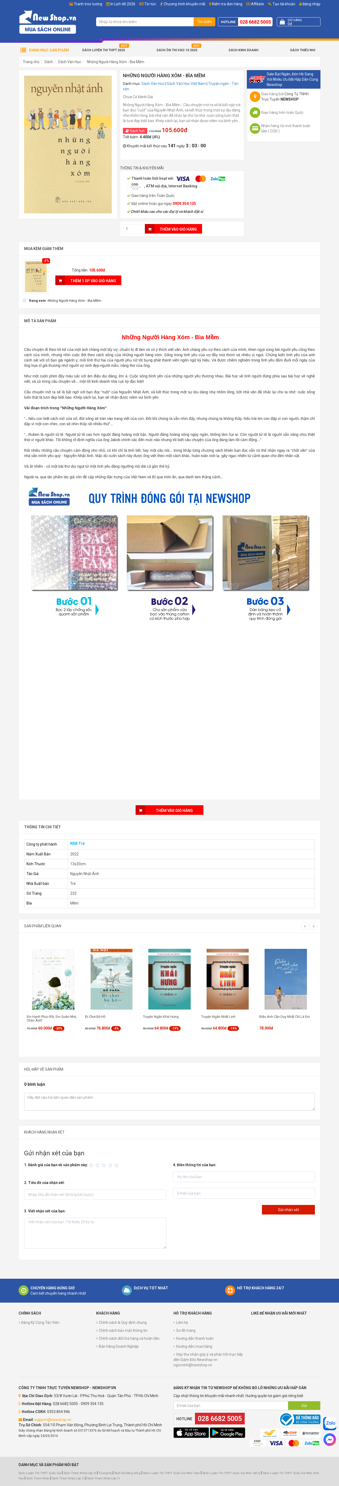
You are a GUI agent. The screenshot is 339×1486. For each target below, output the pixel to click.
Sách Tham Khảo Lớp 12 (69, 1478)
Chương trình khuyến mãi (184, 4)
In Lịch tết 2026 (122, 4)
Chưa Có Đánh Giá (138, 97)
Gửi (304, 1405)
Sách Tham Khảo (38, 1478)
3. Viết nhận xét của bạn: (45, 1211)
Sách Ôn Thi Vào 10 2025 (177, 50)
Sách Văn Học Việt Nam (186, 83)
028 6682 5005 (255, 22)
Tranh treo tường (88, 4)
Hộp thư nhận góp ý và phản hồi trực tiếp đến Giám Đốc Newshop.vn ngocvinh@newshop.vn (208, 1359)
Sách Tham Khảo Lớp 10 (80, 1473)
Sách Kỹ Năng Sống (127, 1473)
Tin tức (150, 4)
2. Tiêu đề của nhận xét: (44, 1183)
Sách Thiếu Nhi (302, 50)
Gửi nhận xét (288, 1210)
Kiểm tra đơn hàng (227, 4)
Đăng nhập (309, 4)
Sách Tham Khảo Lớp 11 (103, 1478)
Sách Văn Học (69, 62)
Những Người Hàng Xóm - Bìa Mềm (115, 62)
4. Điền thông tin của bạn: (194, 1165)
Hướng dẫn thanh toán (194, 1338)
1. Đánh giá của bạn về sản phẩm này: (56, 1165)
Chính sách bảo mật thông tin (123, 1330)
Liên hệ (182, 1322)
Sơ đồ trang (185, 1330)
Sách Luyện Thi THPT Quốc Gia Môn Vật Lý (231, 1473)
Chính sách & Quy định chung (123, 1322)
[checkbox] (63, 300)
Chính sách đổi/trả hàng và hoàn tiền (129, 1338)
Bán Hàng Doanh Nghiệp (119, 1346)
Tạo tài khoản (281, 4)
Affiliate (255, 4)
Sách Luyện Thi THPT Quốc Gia (40, 1473)
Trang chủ (31, 62)
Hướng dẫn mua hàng (194, 1346)
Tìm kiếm (204, 22)
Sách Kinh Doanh (243, 50)
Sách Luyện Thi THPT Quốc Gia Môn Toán (171, 1473)
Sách (48, 62)
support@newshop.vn (53, 1420)
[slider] (105, 1165)
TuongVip (105, 1473)
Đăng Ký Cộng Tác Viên (40, 1322)
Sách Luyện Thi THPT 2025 (103, 50)
